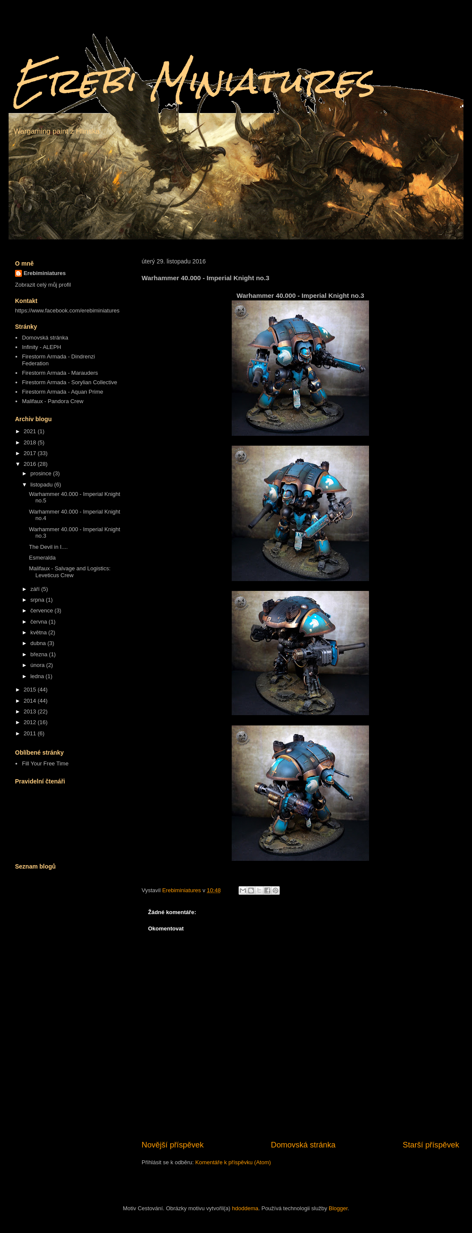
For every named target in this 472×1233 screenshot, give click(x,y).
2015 (31, 689)
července (42, 610)
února (38, 665)
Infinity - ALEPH (41, 347)
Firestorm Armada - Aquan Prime (62, 392)
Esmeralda (42, 557)
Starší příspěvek (431, 1145)
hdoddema (245, 1208)
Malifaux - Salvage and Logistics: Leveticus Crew (69, 571)
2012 (31, 722)
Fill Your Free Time (45, 763)
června (39, 621)
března (39, 654)
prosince (41, 473)
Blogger (338, 1208)
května (39, 632)
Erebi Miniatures (193, 80)
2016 (31, 464)
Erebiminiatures (45, 273)
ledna (37, 676)
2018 (31, 442)
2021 (31, 431)
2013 (31, 711)
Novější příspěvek (173, 1145)
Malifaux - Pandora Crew (52, 401)
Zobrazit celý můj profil (43, 284)
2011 (31, 733)
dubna (39, 643)
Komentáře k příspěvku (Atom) (233, 1162)
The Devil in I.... (48, 547)
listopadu (42, 484)
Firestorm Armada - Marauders (60, 373)
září (35, 589)
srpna (38, 600)
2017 (31, 453)
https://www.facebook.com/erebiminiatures (67, 310)
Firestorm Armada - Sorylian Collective (69, 382)
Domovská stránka (303, 1145)
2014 (31, 701)
